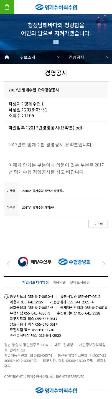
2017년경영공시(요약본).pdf (55, 127)
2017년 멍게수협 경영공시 (38, 207)
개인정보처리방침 (35, 282)
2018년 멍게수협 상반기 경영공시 (43, 190)
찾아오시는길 (80, 282)
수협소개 (27, 57)
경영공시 (76, 57)
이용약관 (59, 282)
